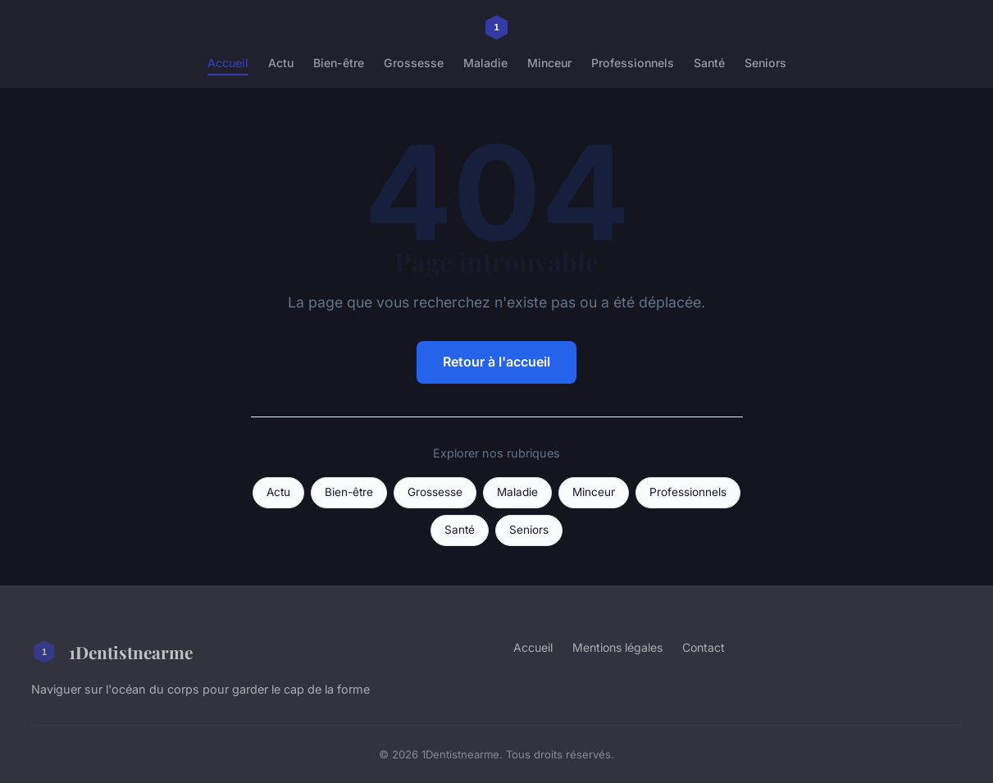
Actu (281, 63)
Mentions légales (617, 647)
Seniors (765, 63)
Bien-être (338, 63)
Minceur (549, 63)
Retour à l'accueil (496, 361)
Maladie (485, 63)
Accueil (227, 63)
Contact (703, 647)
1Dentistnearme (112, 652)
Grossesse (414, 63)
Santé (709, 63)
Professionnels (632, 63)
